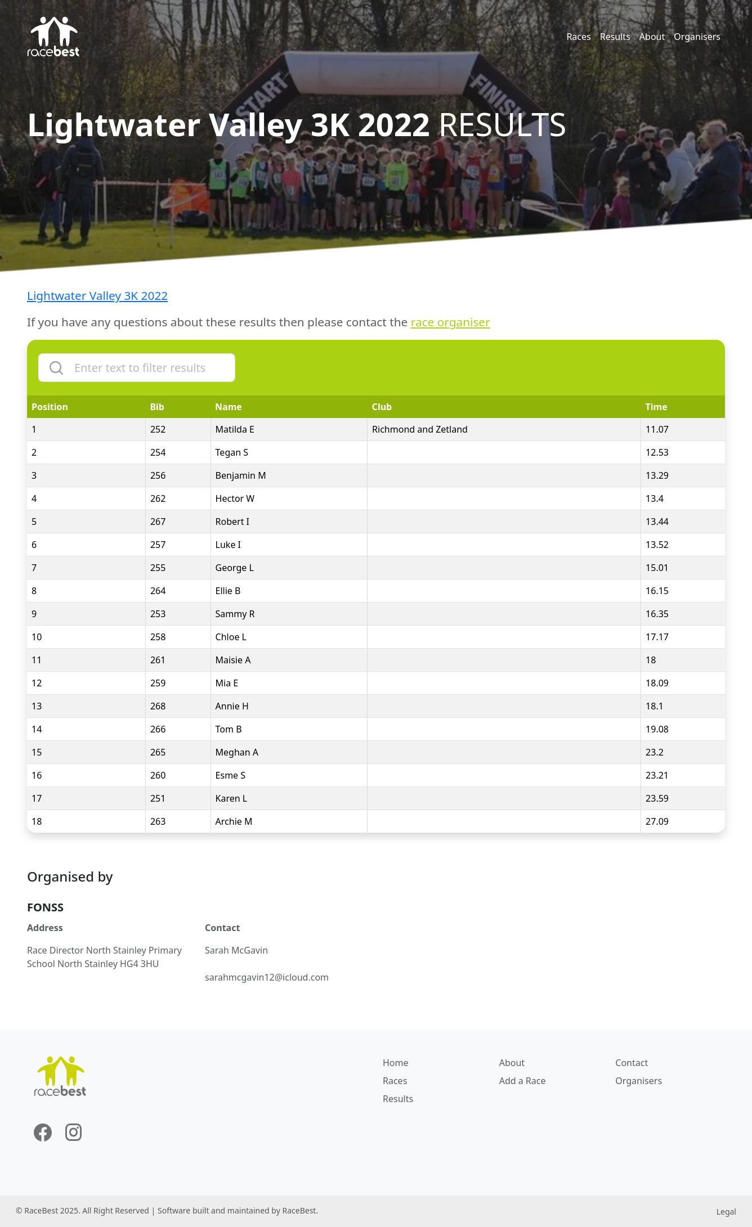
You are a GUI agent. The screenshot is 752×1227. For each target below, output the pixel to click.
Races (578, 36)
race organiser (450, 322)
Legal (726, 1211)
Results (615, 36)
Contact (631, 1063)
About (652, 36)
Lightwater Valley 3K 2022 (97, 295)
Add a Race (522, 1081)
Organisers (697, 36)
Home (396, 1063)
